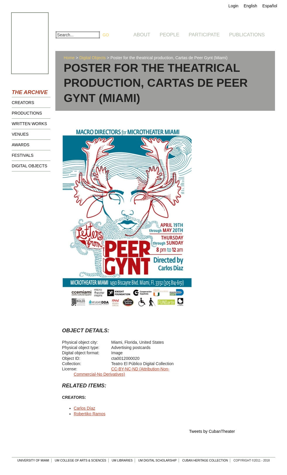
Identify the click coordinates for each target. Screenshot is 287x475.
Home (69, 57)
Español (269, 6)
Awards (20, 144)
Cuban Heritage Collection (205, 460)
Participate (204, 35)
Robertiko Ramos (89, 413)
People (169, 35)
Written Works (29, 123)
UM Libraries (122, 460)
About (142, 35)
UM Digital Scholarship (157, 460)
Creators (23, 102)
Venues (20, 134)
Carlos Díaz (84, 408)
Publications (247, 35)
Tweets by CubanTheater (212, 431)
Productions (27, 113)
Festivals (22, 155)
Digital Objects (29, 166)
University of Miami (33, 460)
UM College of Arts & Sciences (80, 460)
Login (233, 6)
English (250, 6)
